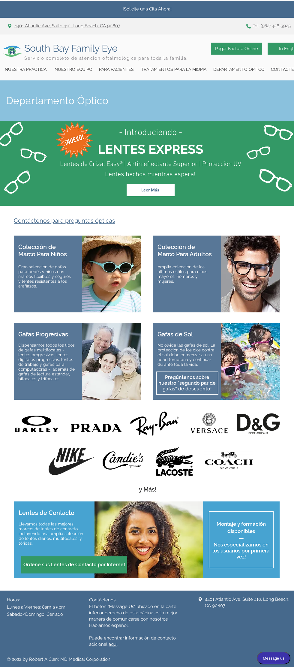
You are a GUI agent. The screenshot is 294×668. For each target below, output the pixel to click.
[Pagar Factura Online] (236, 49)
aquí (113, 644)
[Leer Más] (151, 190)
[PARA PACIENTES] (116, 70)
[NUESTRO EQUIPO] (73, 70)
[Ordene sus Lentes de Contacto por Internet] (74, 564)
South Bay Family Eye (71, 48)
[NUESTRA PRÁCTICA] (25, 70)
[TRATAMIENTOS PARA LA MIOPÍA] (173, 70)
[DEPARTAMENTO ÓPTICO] (239, 70)
